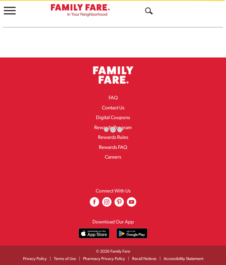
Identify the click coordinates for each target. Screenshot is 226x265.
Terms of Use (65, 259)
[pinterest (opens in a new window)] (119, 204)
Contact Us (113, 108)
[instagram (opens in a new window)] (107, 204)
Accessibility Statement (183, 259)
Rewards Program (113, 127)
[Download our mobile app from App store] (94, 233)
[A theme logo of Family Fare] (80, 10)
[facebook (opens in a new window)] (94, 204)
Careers (113, 157)
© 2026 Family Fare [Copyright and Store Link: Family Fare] (113, 251)
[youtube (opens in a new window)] (131, 204)
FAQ (113, 98)
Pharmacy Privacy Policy (104, 259)
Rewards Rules (113, 137)
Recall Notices (144, 259)
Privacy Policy (35, 259)
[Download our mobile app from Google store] (132, 233)
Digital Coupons (113, 117)
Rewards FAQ (113, 147)
